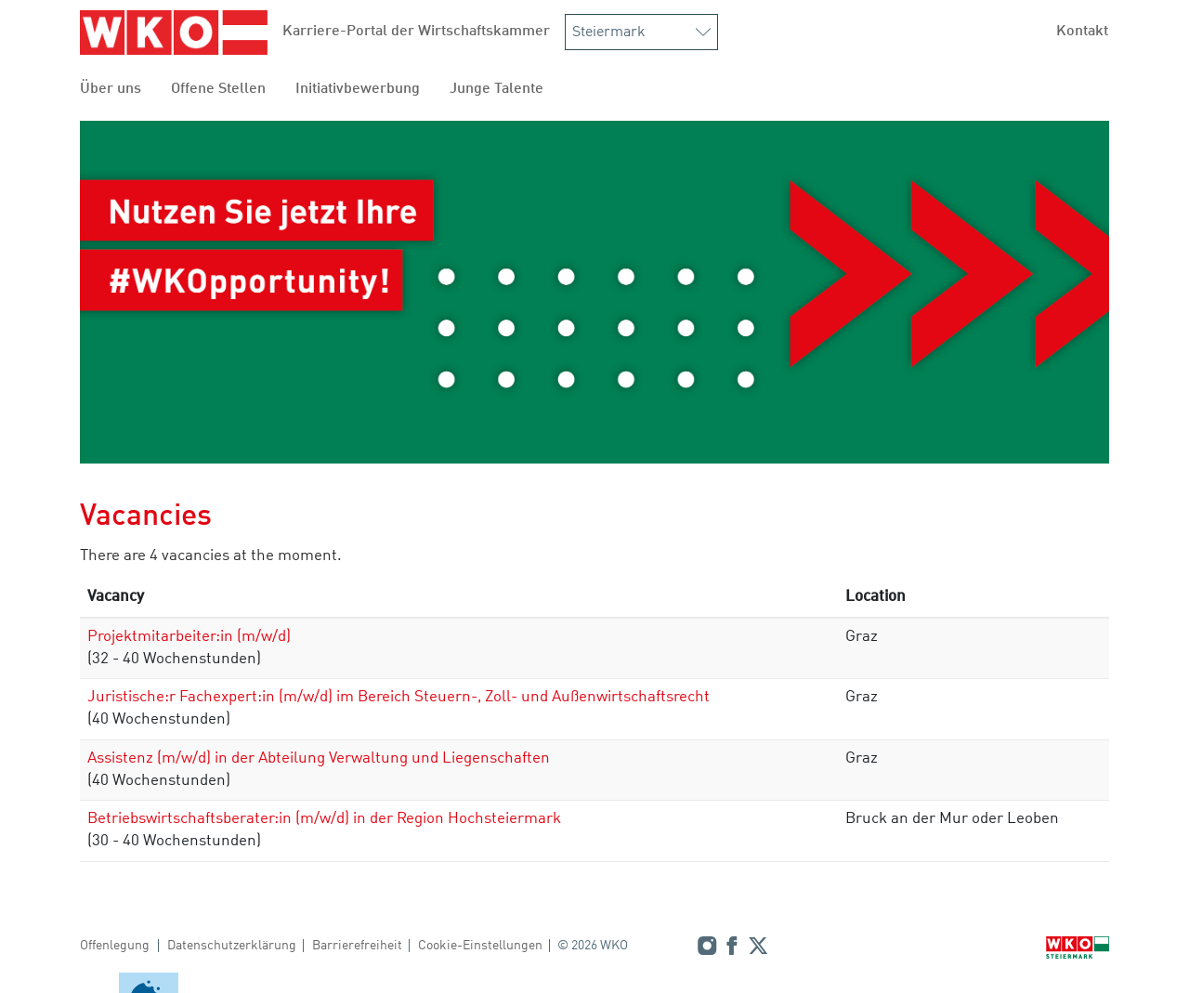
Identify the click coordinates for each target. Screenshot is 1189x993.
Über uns (110, 89)
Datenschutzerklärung (231, 945)
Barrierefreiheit (357, 945)
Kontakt (1082, 31)
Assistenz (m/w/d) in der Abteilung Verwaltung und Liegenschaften (318, 758)
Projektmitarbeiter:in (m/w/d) (189, 637)
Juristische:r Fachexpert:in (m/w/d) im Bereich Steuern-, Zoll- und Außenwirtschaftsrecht (398, 697)
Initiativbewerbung (357, 89)
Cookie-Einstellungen (480, 945)
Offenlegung (115, 945)
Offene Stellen (218, 89)
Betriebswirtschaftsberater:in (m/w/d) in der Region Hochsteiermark (324, 819)
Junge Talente (496, 89)
